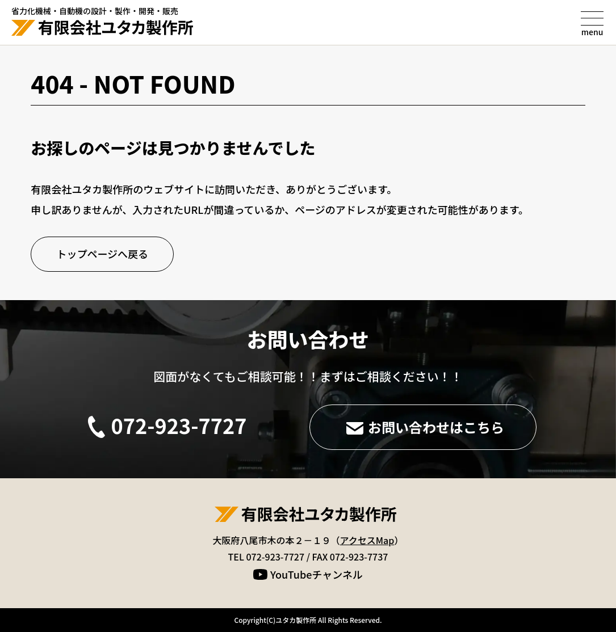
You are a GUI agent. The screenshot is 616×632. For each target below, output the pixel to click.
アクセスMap (367, 540)
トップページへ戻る (102, 253)
